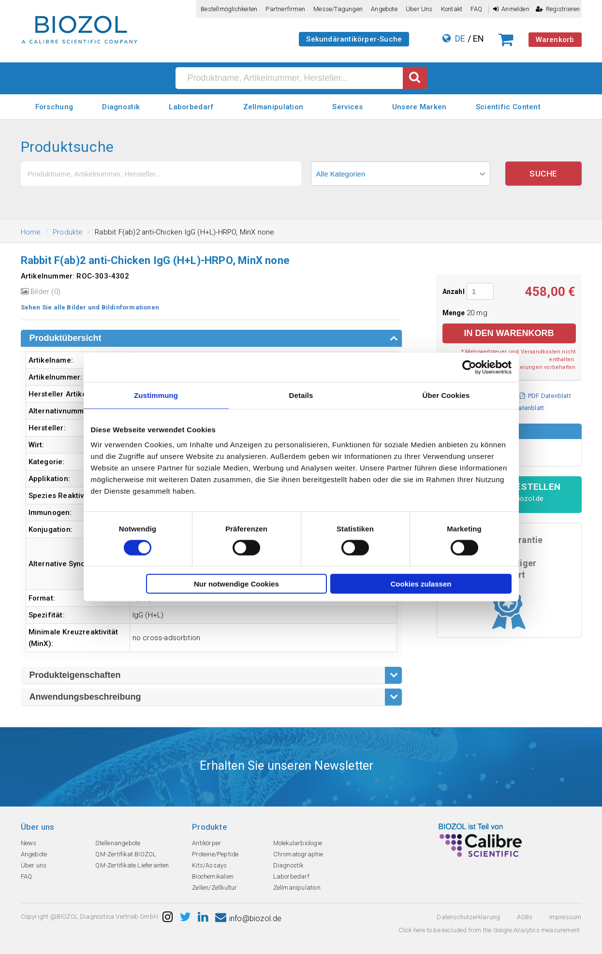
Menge (454, 313)
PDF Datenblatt (545, 395)
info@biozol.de (248, 918)
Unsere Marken (419, 107)
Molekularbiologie (297, 843)
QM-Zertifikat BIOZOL (125, 854)
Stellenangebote (117, 843)
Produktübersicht (65, 338)
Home (31, 232)
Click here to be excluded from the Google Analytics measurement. (490, 930)
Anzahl (453, 291)
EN (478, 38)
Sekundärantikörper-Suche (354, 39)
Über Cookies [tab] (446, 395)
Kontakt (451, 9)
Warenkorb (555, 39)
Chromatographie (298, 854)
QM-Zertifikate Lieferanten (132, 865)
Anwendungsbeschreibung (85, 697)
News (29, 843)
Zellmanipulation (273, 107)
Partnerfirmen (285, 9)
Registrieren (558, 9)
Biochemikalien (213, 876)
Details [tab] (301, 395)
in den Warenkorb (509, 333)
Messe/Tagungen (338, 9)
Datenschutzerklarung (468, 917)
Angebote (384, 9)
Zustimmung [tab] (156, 395)
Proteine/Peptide (215, 854)
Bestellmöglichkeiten (229, 9)
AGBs (525, 917)
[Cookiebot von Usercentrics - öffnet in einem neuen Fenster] (469, 367)
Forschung (54, 107)
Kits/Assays (209, 865)
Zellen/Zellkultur (214, 887)
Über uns (419, 9)
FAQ (476, 9)
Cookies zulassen (421, 584)
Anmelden (511, 9)
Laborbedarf (191, 107)
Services (347, 107)
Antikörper (206, 843)
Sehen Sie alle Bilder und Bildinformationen (90, 307)
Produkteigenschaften (75, 675)
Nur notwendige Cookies (236, 584)
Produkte (68, 232)
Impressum (565, 917)
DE (460, 38)
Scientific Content (508, 107)
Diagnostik (121, 107)
